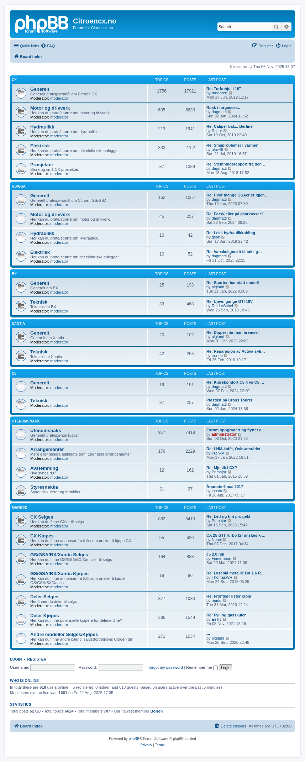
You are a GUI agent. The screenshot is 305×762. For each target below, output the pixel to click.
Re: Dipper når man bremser (232, 332)
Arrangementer (47, 449)
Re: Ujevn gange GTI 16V (229, 301)
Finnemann (221, 558)
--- (208, 634)
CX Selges (41, 517)
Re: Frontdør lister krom (228, 596)
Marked (19, 508)
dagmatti (219, 112)
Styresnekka (44, 487)
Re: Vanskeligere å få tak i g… (234, 251)
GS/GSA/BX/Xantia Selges (59, 554)
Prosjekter (41, 164)
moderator (59, 98)
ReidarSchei (222, 306)
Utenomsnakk (26, 421)
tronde (217, 355)
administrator (224, 434)
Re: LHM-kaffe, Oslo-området (233, 449)
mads (216, 600)
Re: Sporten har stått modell (232, 282)
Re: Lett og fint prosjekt (228, 516)
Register (37, 659)
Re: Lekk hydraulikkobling (230, 233)
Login (16, 659)
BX (14, 274)
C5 (14, 373)
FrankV (218, 453)
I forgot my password (165, 667)
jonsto (217, 491)
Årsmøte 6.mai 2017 (224, 486)
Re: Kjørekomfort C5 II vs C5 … (235, 382)
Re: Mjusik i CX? (221, 468)
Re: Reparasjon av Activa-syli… (235, 351)
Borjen (157, 711)
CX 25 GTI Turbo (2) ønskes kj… (235, 535)
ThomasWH (222, 577)
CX (14, 80)
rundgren (219, 93)
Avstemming (44, 468)
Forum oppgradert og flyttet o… (235, 430)
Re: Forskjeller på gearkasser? (234, 214)
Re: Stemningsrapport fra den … (236, 164)
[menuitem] (48, 46)
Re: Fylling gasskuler (226, 615)
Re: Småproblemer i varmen (232, 145)
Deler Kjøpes (44, 615)
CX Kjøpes (42, 535)
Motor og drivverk (50, 108)
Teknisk (38, 302)
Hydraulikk (42, 127)
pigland (218, 287)
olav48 (217, 149)
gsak (216, 237)
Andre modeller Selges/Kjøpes (64, 634)
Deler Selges (44, 596)
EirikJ (216, 619)
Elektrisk (40, 145)
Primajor (219, 472)
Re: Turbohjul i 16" (223, 88)
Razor (217, 130)
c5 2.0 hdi (215, 554)
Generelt (39, 89)
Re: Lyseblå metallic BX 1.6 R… (235, 573)
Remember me (202, 667)
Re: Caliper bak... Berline (229, 126)
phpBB (134, 739)
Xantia (18, 324)
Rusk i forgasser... (223, 107)
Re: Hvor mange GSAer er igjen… (237, 195)
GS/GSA (19, 186)
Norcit (217, 539)
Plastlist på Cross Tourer (229, 400)
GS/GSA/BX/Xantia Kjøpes (59, 573)
